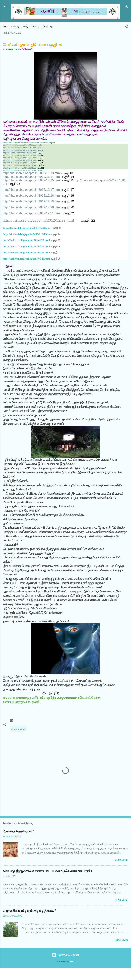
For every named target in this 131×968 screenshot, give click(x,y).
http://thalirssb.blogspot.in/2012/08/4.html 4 (23, 150)
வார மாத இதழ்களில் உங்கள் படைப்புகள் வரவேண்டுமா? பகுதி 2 (47, 871)
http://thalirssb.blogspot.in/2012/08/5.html (20, 153)
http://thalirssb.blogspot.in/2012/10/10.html (20, 165)
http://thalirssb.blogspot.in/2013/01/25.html (26, 240)
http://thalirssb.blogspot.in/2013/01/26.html (26, 246)
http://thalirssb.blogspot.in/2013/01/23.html (26, 228)
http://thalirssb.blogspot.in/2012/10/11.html (20, 168)
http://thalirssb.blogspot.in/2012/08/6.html (19, 155)
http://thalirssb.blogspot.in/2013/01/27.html (26, 252)
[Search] (126, 7)
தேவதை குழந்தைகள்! (18, 831)
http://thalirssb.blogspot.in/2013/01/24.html (26, 234)
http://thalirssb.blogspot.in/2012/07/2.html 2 (22, 145)
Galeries (73, 961)
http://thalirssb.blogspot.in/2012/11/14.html (31, 176)
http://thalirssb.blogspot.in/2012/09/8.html (19, 160)
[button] (126, 27)
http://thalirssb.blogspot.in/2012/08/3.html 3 (22, 148)
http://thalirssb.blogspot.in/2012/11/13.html (31, 173)
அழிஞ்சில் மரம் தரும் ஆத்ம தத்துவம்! (29, 910)
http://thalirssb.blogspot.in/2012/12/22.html (38, 220)
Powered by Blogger (65, 954)
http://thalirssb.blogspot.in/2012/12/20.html (31, 207)
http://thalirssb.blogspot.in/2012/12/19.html (31, 201)
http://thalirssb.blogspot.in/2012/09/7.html (19, 158)
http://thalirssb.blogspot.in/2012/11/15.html (31, 180)
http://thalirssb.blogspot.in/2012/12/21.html (31, 213)
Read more (121, 860)
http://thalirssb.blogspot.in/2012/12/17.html (31, 189)
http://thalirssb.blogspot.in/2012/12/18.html (31, 195)
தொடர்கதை (18, 728)
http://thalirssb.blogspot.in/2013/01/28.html (26, 258)
